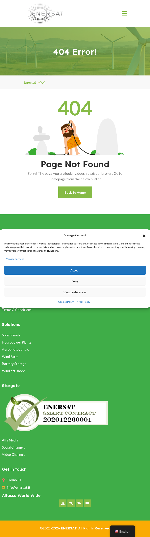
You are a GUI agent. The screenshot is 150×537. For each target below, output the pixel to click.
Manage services (15, 258)
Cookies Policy (66, 301)
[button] (144, 235)
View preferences (75, 292)
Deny (75, 281)
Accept (75, 270)
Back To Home (75, 192)
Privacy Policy (83, 301)
